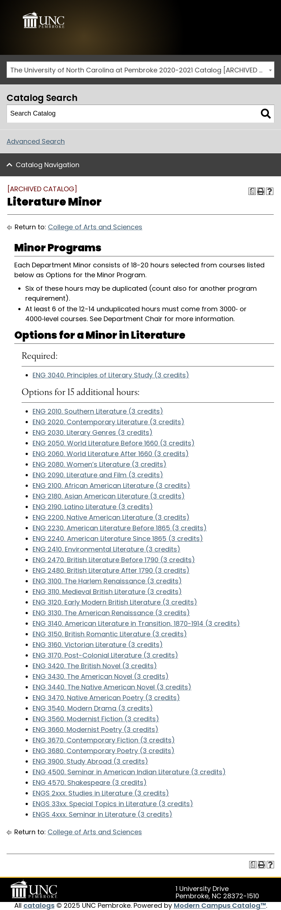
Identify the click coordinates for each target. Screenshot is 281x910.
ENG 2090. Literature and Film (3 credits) (98, 475)
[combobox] (140, 69)
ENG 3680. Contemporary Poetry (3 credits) (104, 750)
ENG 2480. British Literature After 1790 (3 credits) (111, 570)
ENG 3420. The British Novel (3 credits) (95, 665)
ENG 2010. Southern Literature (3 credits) (98, 411)
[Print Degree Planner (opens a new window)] (252, 191)
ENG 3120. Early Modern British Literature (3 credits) (115, 602)
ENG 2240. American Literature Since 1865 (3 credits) (118, 538)
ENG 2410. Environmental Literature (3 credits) (106, 549)
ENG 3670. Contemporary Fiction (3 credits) (104, 740)
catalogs (39, 905)
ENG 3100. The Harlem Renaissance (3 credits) (107, 581)
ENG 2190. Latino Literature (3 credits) (93, 506)
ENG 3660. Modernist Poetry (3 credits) (95, 729)
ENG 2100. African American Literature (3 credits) (111, 485)
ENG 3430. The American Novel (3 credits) (101, 676)
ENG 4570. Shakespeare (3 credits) (90, 782)
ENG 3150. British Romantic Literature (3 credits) (110, 634)
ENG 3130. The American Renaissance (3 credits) (111, 612)
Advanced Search (36, 141)
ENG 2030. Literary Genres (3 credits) (93, 432)
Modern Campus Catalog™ (220, 905)
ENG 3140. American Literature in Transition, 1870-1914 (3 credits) (136, 623)
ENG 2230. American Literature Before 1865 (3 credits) (120, 528)
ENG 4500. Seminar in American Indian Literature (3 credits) (129, 771)
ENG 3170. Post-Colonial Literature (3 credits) (105, 655)
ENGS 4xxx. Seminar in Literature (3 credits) (102, 814)
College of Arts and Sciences (95, 227)
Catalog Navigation (47, 164)
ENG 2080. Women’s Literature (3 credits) (99, 464)
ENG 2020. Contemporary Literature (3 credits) (108, 421)
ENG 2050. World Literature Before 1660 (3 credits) (114, 443)
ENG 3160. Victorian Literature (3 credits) (98, 644)
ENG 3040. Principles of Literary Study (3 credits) (111, 374)
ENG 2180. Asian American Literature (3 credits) (109, 496)
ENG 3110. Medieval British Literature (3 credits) (107, 591)
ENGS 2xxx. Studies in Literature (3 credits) (101, 793)
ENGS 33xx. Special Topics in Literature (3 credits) (113, 803)
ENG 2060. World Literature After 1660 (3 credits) (111, 453)
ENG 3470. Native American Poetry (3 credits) (106, 697)
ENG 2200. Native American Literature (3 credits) (111, 517)
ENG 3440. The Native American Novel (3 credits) (112, 687)
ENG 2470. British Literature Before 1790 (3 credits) (114, 559)
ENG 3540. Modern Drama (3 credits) (93, 708)
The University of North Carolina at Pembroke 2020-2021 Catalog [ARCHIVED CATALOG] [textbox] (142, 70)
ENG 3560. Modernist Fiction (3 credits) (96, 718)
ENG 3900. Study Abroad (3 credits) (90, 761)
